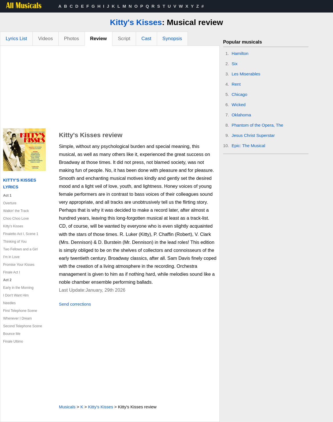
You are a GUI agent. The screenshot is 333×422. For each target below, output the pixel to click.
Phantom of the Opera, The (257, 125)
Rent (236, 84)
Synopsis (172, 38)
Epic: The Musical (248, 145)
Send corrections (75, 304)
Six (235, 63)
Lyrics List (16, 38)
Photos (71, 38)
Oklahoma (241, 114)
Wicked (239, 104)
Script (124, 38)
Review (98, 38)
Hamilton (240, 53)
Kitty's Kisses (136, 22)
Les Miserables (246, 73)
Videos (45, 38)
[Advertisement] (110, 88)
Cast (146, 38)
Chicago (239, 94)
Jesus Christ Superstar (253, 135)
